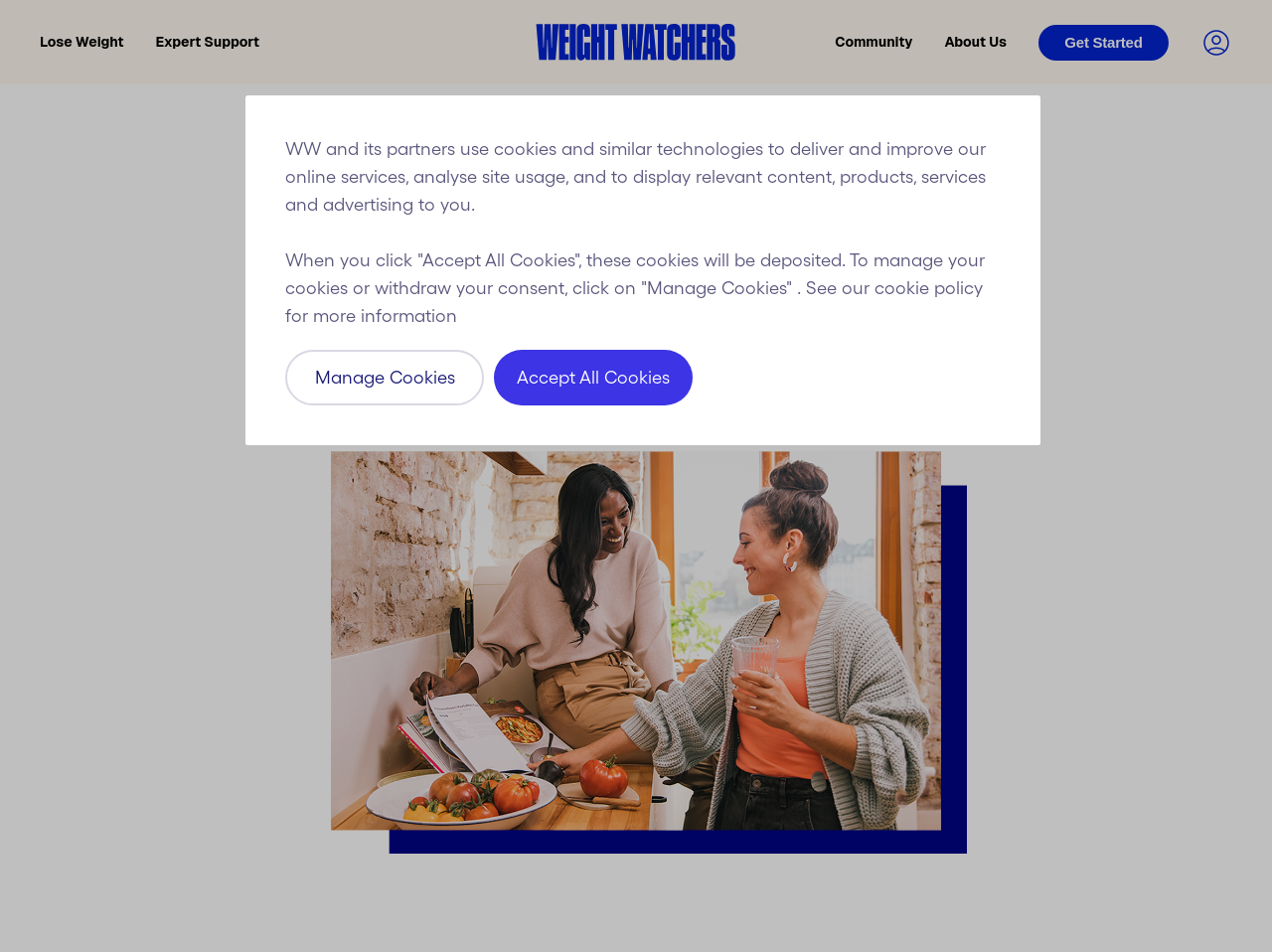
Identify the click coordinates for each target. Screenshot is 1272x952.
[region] (642, 270)
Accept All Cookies (593, 378)
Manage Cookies (385, 378)
